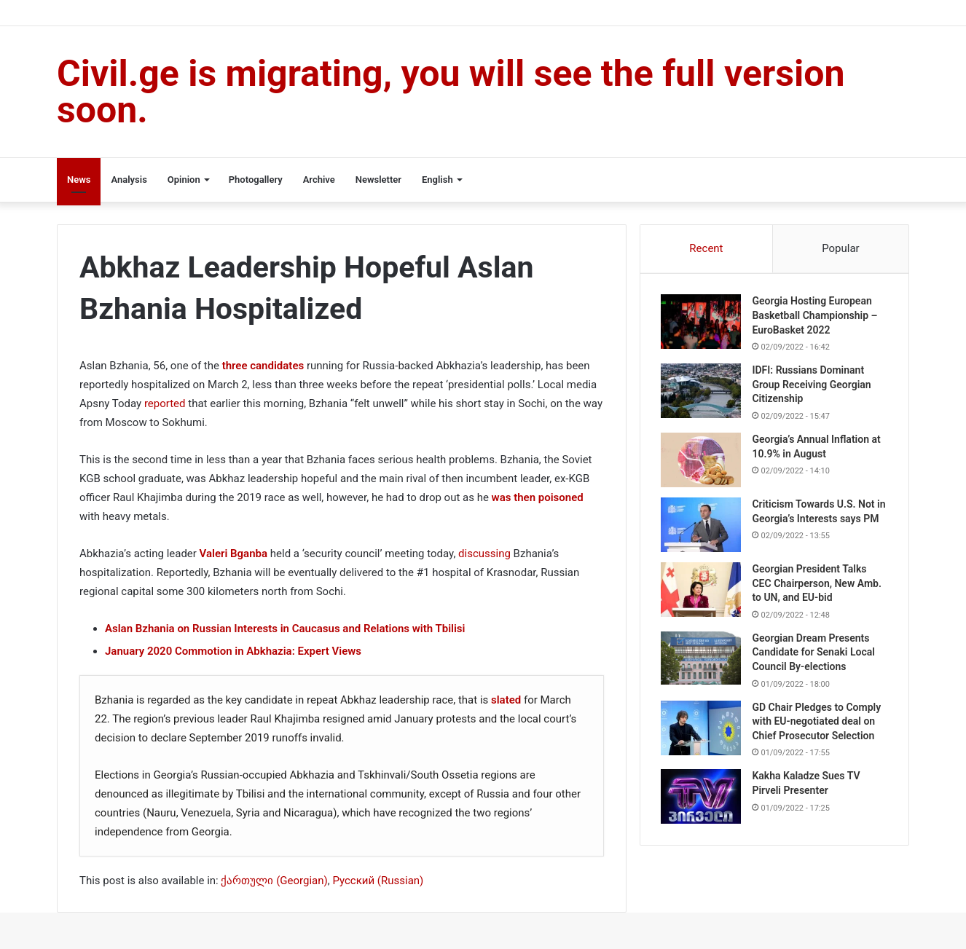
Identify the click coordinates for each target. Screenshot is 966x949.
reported (165, 403)
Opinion (184, 179)
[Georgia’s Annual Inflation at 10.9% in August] (702, 461)
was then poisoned (538, 497)
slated (504, 699)
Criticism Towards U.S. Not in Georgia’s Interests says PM (814, 520)
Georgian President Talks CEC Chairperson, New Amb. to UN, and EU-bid (817, 588)
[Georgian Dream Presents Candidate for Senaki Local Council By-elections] (702, 663)
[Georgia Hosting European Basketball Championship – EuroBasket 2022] (702, 323)
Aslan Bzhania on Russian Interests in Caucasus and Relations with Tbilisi (285, 628)
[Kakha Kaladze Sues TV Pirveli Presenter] (702, 802)
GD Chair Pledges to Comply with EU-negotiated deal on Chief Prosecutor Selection (817, 726)
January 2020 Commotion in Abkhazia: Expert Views (233, 651)
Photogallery (256, 179)
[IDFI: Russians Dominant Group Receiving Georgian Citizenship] (702, 392)
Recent (706, 248)
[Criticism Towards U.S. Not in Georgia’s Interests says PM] (702, 526)
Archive (319, 179)
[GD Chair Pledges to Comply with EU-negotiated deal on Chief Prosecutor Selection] (702, 733)
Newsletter (378, 179)
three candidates (263, 365)
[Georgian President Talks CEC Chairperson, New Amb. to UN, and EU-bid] (702, 594)
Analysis (128, 179)
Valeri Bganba (233, 553)
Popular (841, 248)
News (78, 179)
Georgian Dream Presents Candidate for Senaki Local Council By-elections (814, 657)
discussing (484, 553)
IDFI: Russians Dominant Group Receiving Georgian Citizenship (812, 386)
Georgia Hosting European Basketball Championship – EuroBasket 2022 (816, 316)
